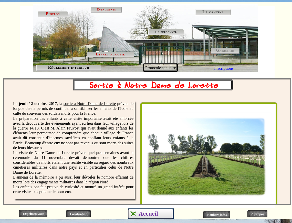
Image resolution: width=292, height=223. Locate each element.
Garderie (225, 50)
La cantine (213, 12)
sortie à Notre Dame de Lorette (90, 103)
